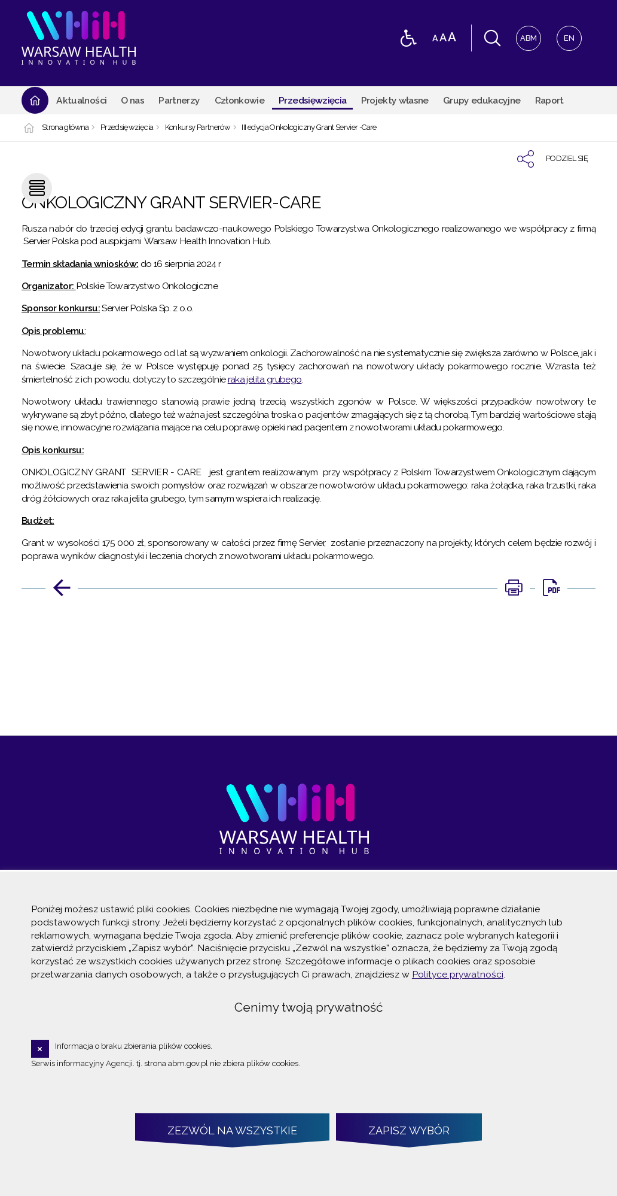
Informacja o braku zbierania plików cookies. (133, 1046)
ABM (527, 34)
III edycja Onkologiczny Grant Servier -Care (309, 128)
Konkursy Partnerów (197, 128)
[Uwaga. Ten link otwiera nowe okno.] (513, 588)
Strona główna (65, 128)
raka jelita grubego (265, 379)
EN (565, 34)
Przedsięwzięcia (126, 128)
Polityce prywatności (457, 974)
